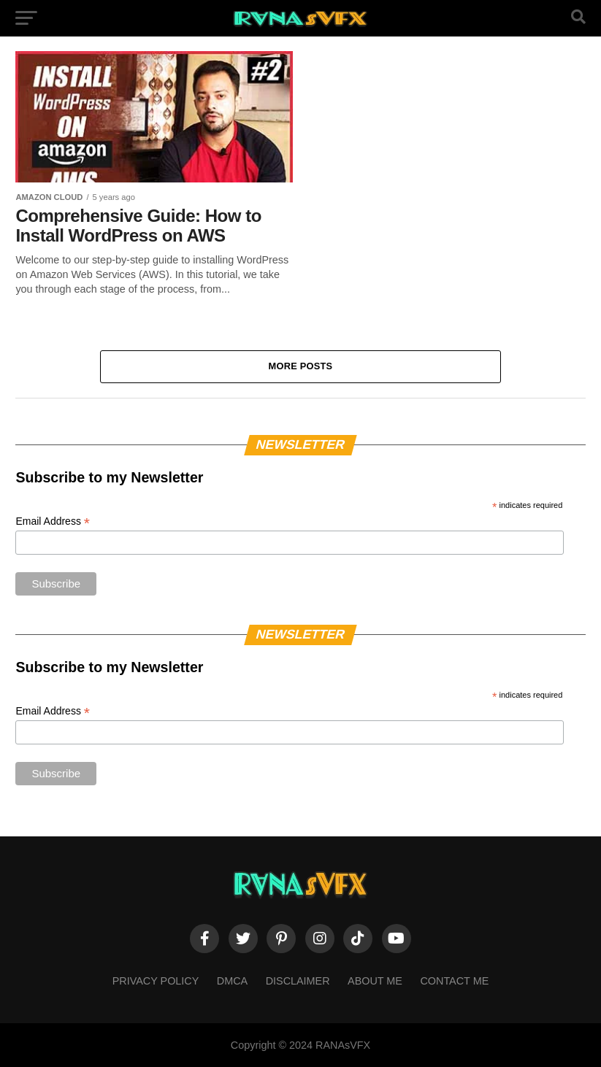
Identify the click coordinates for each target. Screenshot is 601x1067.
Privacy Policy (155, 981)
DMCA (232, 981)
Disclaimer (298, 981)
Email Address (52, 521)
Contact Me (454, 981)
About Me (375, 981)
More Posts (301, 366)
